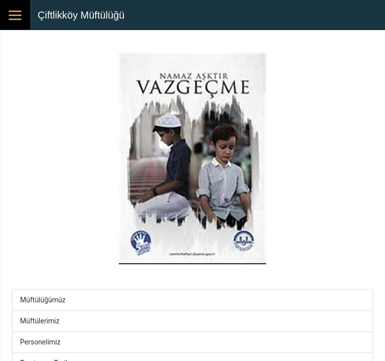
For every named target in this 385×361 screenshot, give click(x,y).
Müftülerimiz (40, 321)
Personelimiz (40, 342)
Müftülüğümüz (43, 300)
